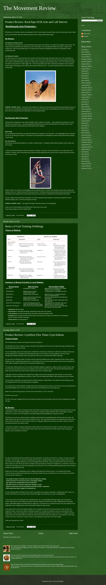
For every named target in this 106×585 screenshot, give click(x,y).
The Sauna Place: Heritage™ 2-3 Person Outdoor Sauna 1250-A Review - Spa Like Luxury (35, 546)
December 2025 (85, 59)
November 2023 (85, 116)
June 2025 (84, 73)
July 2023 (84, 123)
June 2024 (84, 102)
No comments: (20, 215)
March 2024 (84, 106)
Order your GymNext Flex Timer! (14, 520)
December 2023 (85, 113)
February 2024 (85, 109)
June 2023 (84, 125)
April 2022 (84, 159)
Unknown (85, 36)
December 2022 (85, 140)
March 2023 (84, 132)
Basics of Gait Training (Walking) (24, 226)
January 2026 (85, 56)
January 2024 (85, 111)
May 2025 (84, 76)
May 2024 (84, 104)
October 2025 (85, 64)
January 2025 (85, 85)
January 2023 (85, 137)
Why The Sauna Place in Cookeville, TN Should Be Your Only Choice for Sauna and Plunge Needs (37, 564)
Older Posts (73, 533)
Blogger (61, 581)
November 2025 (85, 61)
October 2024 (85, 92)
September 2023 (85, 118)
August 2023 (84, 121)
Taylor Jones (86, 33)
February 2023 (85, 135)
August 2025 (84, 68)
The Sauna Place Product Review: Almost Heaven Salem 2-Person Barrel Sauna (32, 555)
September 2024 (85, 94)
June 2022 (84, 154)
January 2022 (85, 166)
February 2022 (85, 163)
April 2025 (84, 78)
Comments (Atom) (15, 537)
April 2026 (84, 49)
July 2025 (84, 71)
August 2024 (84, 97)
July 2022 (84, 151)
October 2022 (85, 144)
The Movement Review (29, 8)
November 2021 (85, 168)
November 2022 (85, 142)
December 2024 (85, 87)
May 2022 (84, 156)
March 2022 (84, 161)
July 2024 (84, 99)
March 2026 (84, 52)
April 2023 (84, 130)
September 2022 (85, 147)
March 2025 (84, 80)
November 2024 (85, 90)
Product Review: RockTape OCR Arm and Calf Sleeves (36, 21)
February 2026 (85, 54)
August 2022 (84, 149)
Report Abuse (86, 41)
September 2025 (85, 66)
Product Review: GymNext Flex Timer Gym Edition (34, 334)
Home (41, 533)
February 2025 (85, 83)
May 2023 (84, 128)
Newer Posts (8, 533)
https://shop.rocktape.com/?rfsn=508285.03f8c (18, 209)
